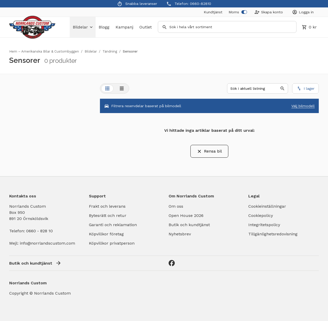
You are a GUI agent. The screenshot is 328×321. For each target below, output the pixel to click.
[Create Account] (268, 12)
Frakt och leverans (107, 206)
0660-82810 (200, 4)
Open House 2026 (186, 215)
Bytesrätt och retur (107, 215)
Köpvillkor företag (106, 234)
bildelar (83, 27)
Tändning (109, 51)
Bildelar (91, 51)
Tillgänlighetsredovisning (273, 234)
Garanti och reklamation (113, 224)
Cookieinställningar (267, 206)
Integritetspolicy (264, 224)
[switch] (244, 12)
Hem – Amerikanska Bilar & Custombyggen (44, 51)
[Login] (303, 12)
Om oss (176, 206)
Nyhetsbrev (180, 234)
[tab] (107, 88)
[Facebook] (172, 263)
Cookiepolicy (260, 215)
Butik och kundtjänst (189, 224)
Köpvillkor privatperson (112, 243)
